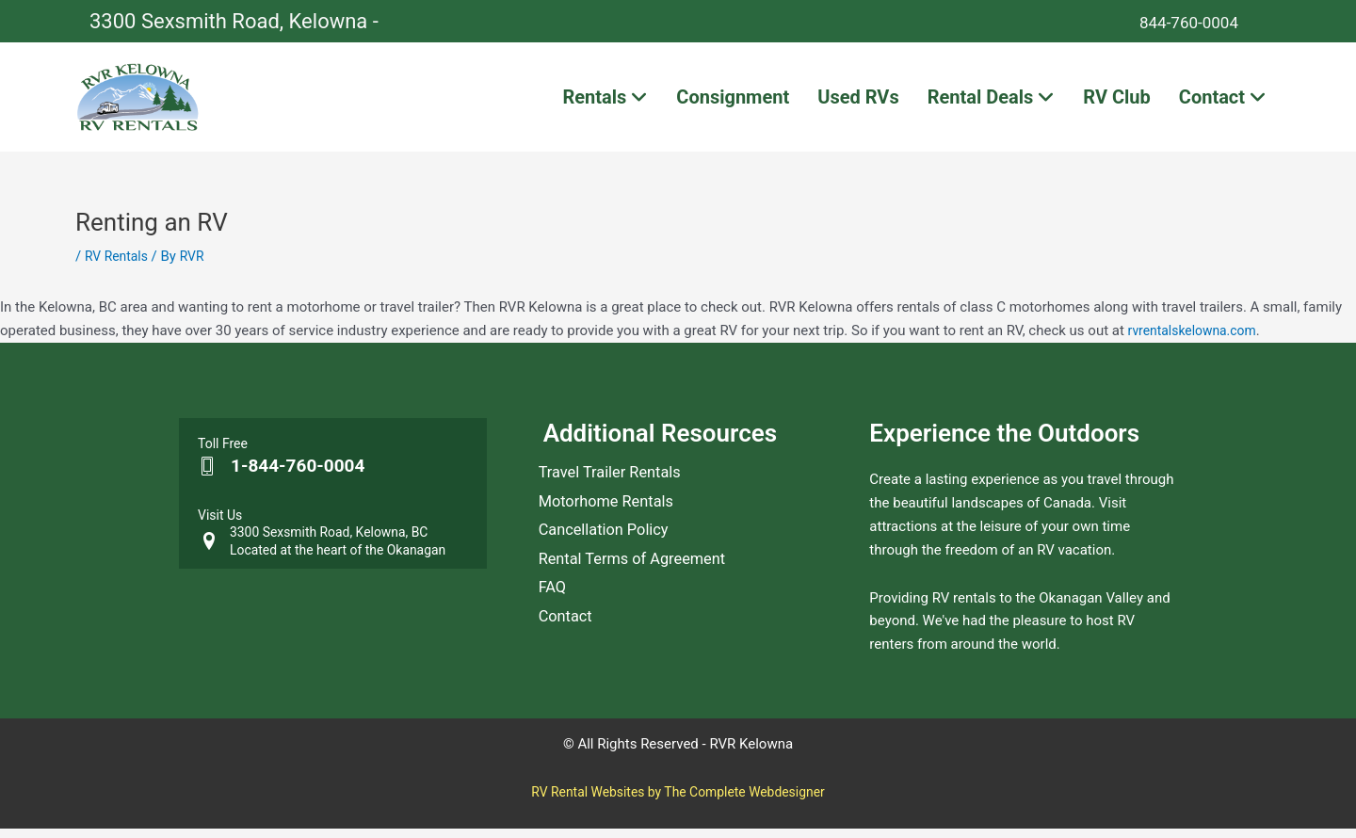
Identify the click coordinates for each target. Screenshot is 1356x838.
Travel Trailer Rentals (617, 486)
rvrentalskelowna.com (1197, 339)
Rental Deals (992, 101)
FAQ (554, 633)
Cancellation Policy (610, 560)
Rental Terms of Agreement (642, 596)
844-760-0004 (1202, 21)
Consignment (732, 101)
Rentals (605, 101)
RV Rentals (119, 266)
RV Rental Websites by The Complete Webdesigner (678, 801)
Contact (1223, 101)
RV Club (1117, 101)
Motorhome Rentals (613, 523)
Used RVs (857, 101)
